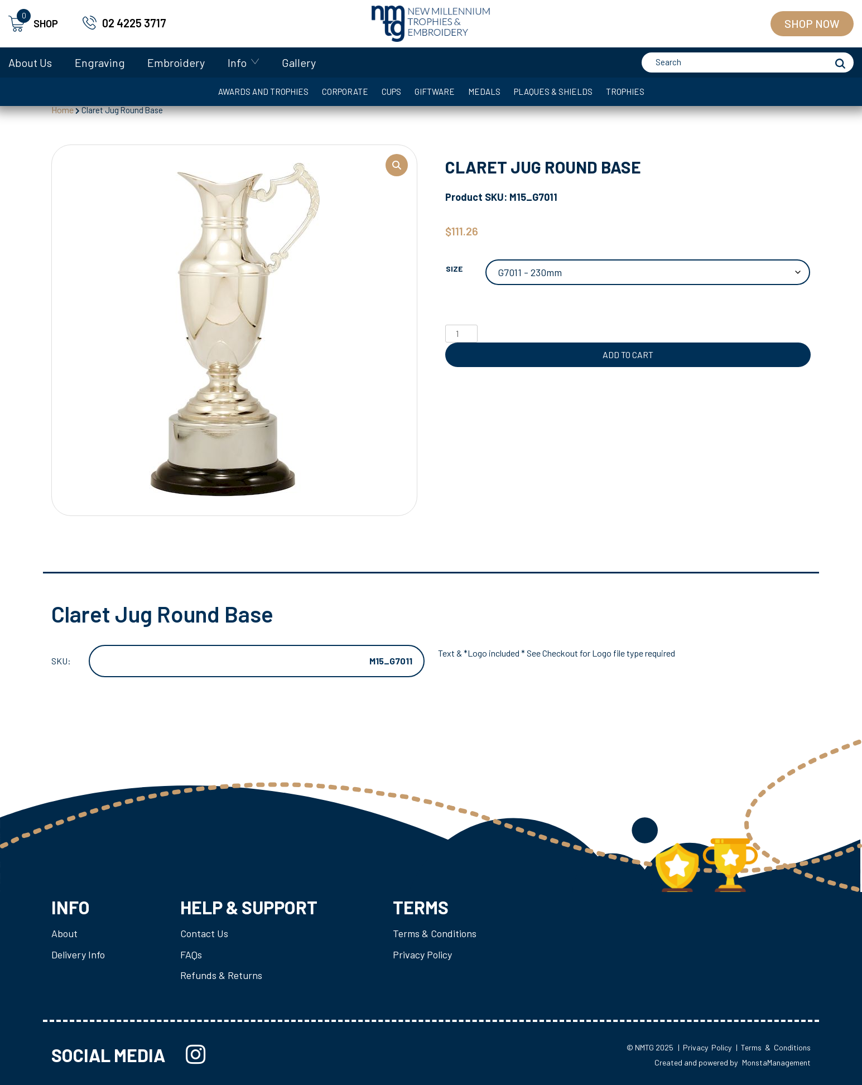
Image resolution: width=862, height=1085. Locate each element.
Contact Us (204, 933)
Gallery (299, 62)
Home (62, 109)
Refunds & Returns (221, 975)
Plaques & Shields (553, 91)
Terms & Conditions (434, 933)
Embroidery (176, 62)
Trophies (625, 91)
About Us (30, 62)
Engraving (100, 62)
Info (237, 62)
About (64, 933)
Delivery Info (78, 954)
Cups (391, 91)
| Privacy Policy (704, 1047)
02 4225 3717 (134, 22)
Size (454, 268)
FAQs (191, 954)
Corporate (345, 91)
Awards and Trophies (263, 91)
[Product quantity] (461, 334)
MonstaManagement (776, 1062)
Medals (484, 91)
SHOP (33, 24)
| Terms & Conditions (773, 1047)
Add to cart (628, 354)
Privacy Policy (422, 954)
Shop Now (812, 23)
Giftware (435, 91)
